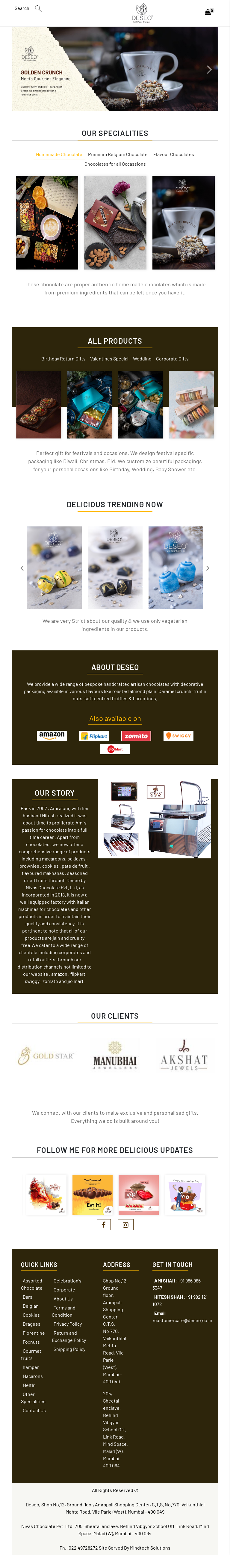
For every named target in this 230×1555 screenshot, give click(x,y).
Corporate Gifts (172, 358)
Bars (27, 1297)
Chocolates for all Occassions (115, 164)
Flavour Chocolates (173, 154)
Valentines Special (109, 358)
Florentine (34, 1333)
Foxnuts (31, 1342)
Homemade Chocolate (59, 154)
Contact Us (34, 1410)
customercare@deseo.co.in (182, 1316)
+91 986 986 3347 (176, 1284)
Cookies (31, 1315)
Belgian (31, 1306)
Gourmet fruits (31, 1354)
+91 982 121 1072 (180, 1300)
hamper (31, 1367)
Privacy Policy (68, 1324)
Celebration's (67, 1280)
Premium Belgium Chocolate (118, 154)
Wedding (142, 358)
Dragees (31, 1324)
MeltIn (29, 1385)
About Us (63, 1298)
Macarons (33, 1376)
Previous (20, 69)
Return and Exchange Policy (69, 1336)
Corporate (64, 1289)
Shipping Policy (69, 1349)
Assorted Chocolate (32, 1284)
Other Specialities (33, 1397)
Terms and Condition (63, 1311)
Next (209, 69)
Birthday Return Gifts (63, 358)
